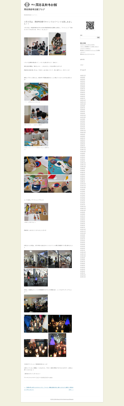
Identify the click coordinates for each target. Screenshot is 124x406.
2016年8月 (82, 214)
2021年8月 (82, 119)
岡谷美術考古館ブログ (34, 9)
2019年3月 (82, 159)
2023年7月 (82, 107)
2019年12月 (83, 147)
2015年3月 (82, 246)
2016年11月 (83, 208)
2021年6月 (82, 121)
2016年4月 (82, 221)
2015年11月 (83, 231)
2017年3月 (82, 200)
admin (50, 377)
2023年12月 (83, 100)
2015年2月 (82, 248)
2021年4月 (82, 124)
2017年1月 (82, 204)
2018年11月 (83, 164)
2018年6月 (82, 174)
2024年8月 (82, 86)
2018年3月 (82, 178)
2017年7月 (82, 193)
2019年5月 (82, 157)
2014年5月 (82, 265)
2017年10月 (83, 187)
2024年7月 (82, 88)
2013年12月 (83, 275)
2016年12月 (83, 206)
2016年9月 (82, 212)
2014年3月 (82, 269)
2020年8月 (82, 136)
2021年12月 (83, 115)
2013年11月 (83, 276)
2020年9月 (82, 134)
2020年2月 (82, 145)
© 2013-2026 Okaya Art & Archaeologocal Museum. (62, 399)
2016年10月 (83, 210)
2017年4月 (82, 199)
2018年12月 (83, 162)
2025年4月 (82, 83)
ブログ (37, 377)
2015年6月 (82, 240)
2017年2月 (82, 202)
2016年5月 (82, 219)
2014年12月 (83, 252)
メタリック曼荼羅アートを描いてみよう (89, 46)
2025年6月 (82, 79)
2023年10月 (83, 104)
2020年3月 (82, 143)
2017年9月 (82, 189)
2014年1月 (82, 273)
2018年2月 (82, 180)
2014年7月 (82, 261)
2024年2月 (82, 96)
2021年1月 (82, 128)
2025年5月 (82, 81)
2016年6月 (82, 218)
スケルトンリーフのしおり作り (87, 44)
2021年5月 (82, 123)
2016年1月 (82, 227)
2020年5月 (82, 140)
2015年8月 (82, 237)
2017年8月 (82, 191)
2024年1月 (82, 98)
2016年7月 (82, 216)
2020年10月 (83, 132)
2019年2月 (82, 161)
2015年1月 (82, 250)
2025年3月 (82, 85)
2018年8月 (82, 170)
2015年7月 (82, 238)
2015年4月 (82, 244)
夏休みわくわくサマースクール (87, 54)
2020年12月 (83, 130)
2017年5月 (82, 197)
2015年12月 (83, 229)
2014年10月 (83, 256)
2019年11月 (83, 149)
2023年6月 (82, 109)
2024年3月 (82, 94)
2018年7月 (82, 172)
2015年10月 (83, 233)
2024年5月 (82, 92)
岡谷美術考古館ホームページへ (30, 15)
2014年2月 (82, 271)
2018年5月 (82, 176)
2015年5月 (82, 242)
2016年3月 (82, 223)
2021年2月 (82, 126)
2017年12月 (83, 183)
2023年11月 (83, 102)
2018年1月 (82, 181)
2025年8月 (82, 77)
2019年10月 (83, 151)
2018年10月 (83, 166)
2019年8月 (82, 153)
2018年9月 (82, 168)
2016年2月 (82, 225)
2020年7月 (82, 138)
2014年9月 (82, 257)
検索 (81, 35)
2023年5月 (82, 111)
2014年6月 (82, 263)
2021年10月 (83, 117)
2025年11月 (83, 75)
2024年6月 (82, 90)
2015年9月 (82, 235)
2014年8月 (82, 259)
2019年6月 (82, 155)
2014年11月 (83, 254)
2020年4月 (82, 142)
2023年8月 (82, 105)
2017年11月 (83, 185)
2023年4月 (82, 113)
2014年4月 (82, 267)
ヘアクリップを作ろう (85, 48)
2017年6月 (82, 195)
